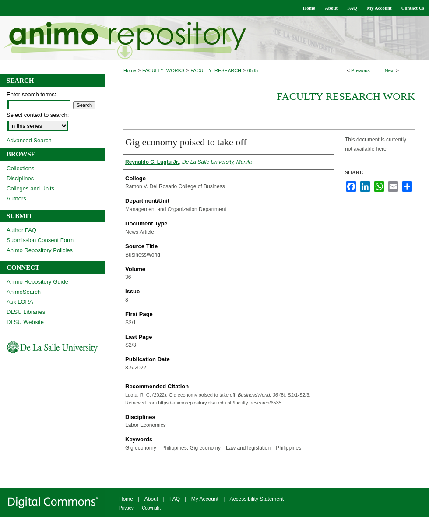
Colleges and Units (30, 188)
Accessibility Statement (257, 499)
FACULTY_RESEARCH (215, 70)
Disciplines (20, 178)
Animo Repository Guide (37, 281)
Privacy (126, 508)
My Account (204, 499)
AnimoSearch (24, 291)
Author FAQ (21, 230)
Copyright (151, 508)
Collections (21, 168)
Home (129, 70)
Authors (16, 198)
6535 (252, 70)
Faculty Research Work (346, 96)
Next (390, 70)
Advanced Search (29, 140)
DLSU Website (25, 322)
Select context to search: (38, 115)
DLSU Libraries (26, 312)
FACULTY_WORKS (163, 70)
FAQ (174, 499)
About (151, 499)
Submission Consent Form (40, 240)
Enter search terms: (31, 94)
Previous (360, 70)
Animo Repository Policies (40, 250)
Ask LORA (20, 302)
